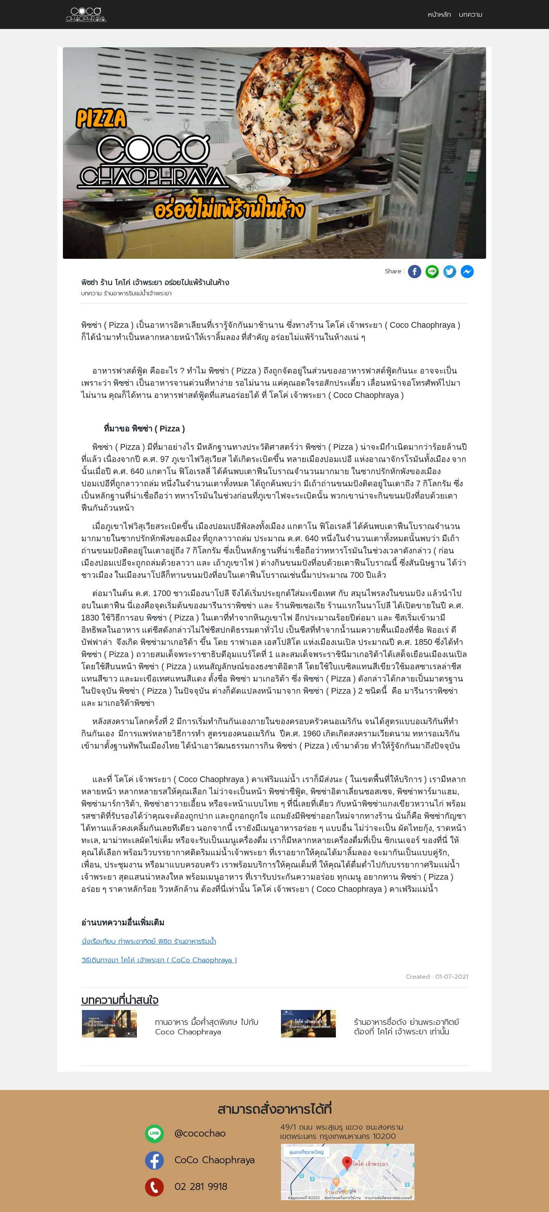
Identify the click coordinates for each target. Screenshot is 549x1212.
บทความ (470, 14)
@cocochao (200, 1134)
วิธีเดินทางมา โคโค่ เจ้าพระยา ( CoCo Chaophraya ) (159, 960)
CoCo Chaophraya (215, 1160)
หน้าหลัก (439, 14)
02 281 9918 (201, 1187)
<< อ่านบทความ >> (183, 1046)
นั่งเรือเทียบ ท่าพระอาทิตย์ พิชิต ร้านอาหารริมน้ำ (149, 941)
